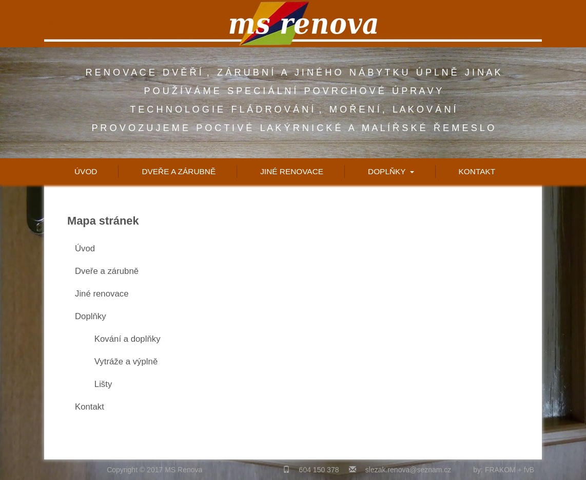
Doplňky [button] (391, 171)
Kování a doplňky (127, 339)
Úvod (85, 171)
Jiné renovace (291, 171)
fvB (529, 470)
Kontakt (477, 171)
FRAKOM (500, 470)
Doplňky (90, 316)
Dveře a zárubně (179, 171)
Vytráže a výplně (126, 361)
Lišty (103, 384)
